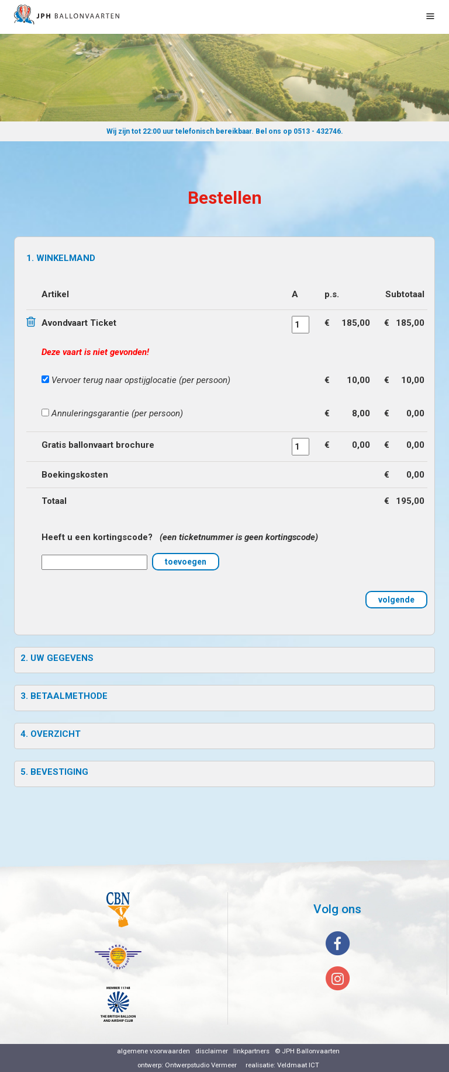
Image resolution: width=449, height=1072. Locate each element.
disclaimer (211, 1051)
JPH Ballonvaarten (311, 1051)
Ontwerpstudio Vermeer (201, 1065)
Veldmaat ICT (298, 1065)
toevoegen (185, 561)
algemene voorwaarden (153, 1051)
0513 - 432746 (317, 131)
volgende (396, 599)
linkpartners (251, 1051)
